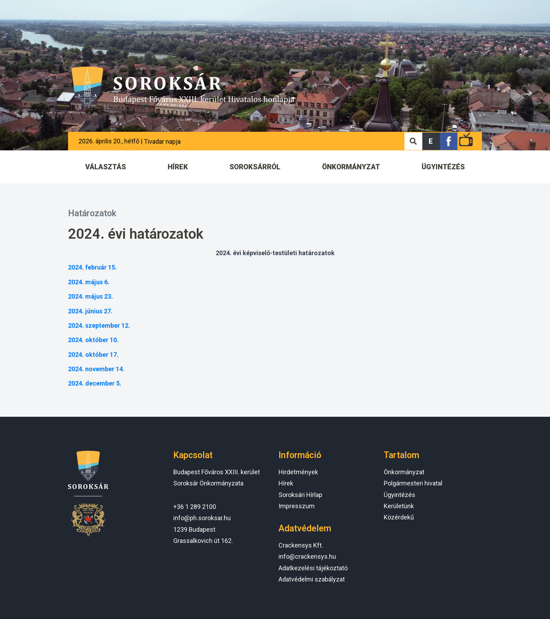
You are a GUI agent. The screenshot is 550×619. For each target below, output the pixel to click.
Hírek (286, 483)
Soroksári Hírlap (300, 494)
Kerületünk (399, 506)
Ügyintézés (399, 494)
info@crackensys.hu (307, 556)
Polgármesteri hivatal (413, 483)
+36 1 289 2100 (194, 506)
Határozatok (92, 213)
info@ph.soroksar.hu (202, 518)
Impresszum (297, 506)
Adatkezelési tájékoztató (313, 568)
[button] (431, 141)
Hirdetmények (298, 472)
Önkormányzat (404, 472)
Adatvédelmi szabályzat (312, 579)
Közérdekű (399, 517)
